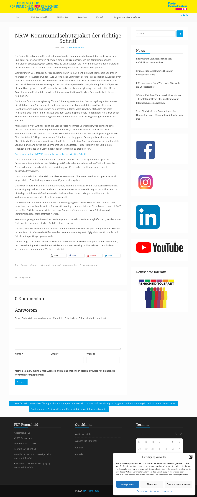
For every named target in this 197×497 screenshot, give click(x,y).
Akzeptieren (127, 484)
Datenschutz (142, 491)
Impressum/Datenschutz (127, 17)
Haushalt (45, 265)
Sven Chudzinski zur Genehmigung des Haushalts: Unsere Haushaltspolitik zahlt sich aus (159, 115)
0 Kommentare (76, 47)
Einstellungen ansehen (178, 484)
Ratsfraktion (25, 277)
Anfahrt (79, 447)
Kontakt (100, 17)
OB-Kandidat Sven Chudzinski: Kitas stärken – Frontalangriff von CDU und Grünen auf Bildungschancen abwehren (159, 99)
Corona (24, 265)
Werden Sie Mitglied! (86, 440)
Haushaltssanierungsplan (64, 265)
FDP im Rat (62, 17)
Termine (82, 17)
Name (19, 353)
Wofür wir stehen (84, 434)
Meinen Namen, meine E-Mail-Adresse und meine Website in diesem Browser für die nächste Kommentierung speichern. (65, 372)
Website (91, 353)
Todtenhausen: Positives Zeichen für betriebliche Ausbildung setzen (68, 409)
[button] (190, 456)
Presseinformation (88, 265)
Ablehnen (152, 484)
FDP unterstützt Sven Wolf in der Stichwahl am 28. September (158, 85)
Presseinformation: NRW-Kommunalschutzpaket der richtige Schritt (50, 154)
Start (18, 17)
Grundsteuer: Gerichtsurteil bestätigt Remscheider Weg (154, 72)
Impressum (167, 491)
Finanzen (34, 265)
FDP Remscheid (39, 17)
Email (55, 353)
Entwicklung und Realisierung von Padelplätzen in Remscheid (154, 60)
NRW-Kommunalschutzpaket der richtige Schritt (68, 38)
